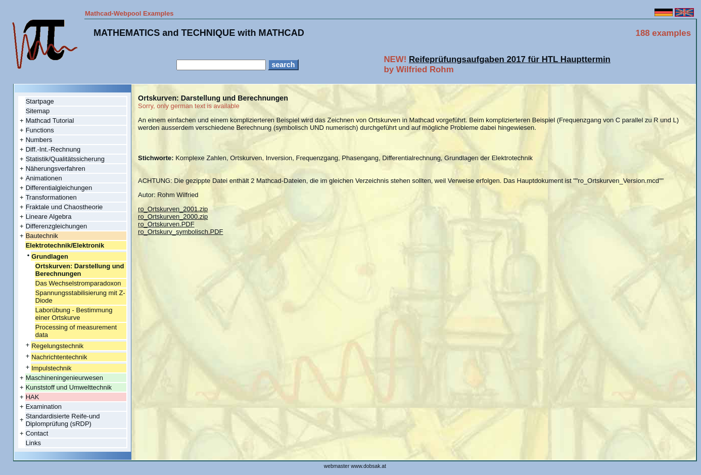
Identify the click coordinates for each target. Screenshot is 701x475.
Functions (40, 130)
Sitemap (38, 111)
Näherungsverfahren (55, 168)
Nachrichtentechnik (59, 357)
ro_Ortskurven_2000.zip (173, 216)
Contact (37, 433)
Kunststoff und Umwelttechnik (69, 387)
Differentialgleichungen (59, 188)
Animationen (44, 178)
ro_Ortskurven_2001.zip (173, 209)
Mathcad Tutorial (50, 120)
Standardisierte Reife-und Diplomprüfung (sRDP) (63, 420)
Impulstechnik (51, 368)
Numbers (39, 140)
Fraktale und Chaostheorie (64, 207)
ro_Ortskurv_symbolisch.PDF (180, 231)
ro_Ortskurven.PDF (166, 224)
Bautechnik (42, 236)
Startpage (40, 101)
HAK (32, 397)
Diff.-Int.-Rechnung (53, 149)
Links (33, 443)
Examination (44, 406)
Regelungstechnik (57, 346)
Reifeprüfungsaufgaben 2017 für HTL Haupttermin (510, 59)
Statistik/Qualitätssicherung (65, 159)
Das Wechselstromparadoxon (78, 283)
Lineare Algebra (49, 216)
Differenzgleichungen (56, 226)
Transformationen (51, 197)
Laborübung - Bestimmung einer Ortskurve (74, 313)
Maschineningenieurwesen (64, 378)
